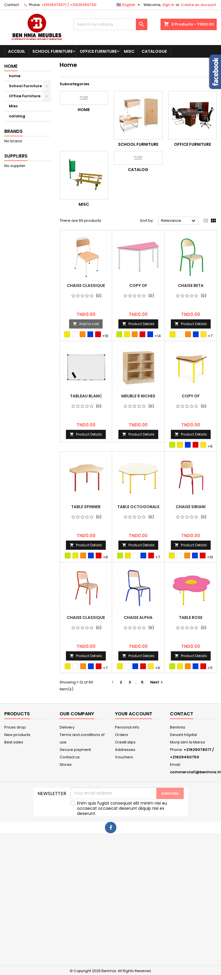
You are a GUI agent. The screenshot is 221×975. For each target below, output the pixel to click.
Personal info (127, 727)
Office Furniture (98, 51)
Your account (133, 713)
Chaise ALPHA (138, 617)
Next (157, 682)
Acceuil (16, 51)
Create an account (198, 4)
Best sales (13, 742)
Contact (11, 4)
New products (17, 734)
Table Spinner (86, 507)
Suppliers (16, 156)
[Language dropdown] (128, 5)
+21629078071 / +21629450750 (68, 4)
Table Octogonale (138, 507)
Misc (129, 51)
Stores (66, 764)
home (14, 76)
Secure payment (75, 749)
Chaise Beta (191, 285)
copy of (138, 285)
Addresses (125, 749)
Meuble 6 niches (138, 396)
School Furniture (52, 51)
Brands (13, 131)
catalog (17, 116)
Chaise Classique (86, 285)
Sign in (168, 4)
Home (10, 66)
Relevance (179, 220)
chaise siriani (191, 507)
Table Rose (190, 617)
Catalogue (154, 51)
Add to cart (86, 323)
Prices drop (15, 727)
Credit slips (125, 742)
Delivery (67, 727)
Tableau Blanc (86, 396)
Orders (121, 734)
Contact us (70, 757)
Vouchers (124, 757)
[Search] (110, 24)
